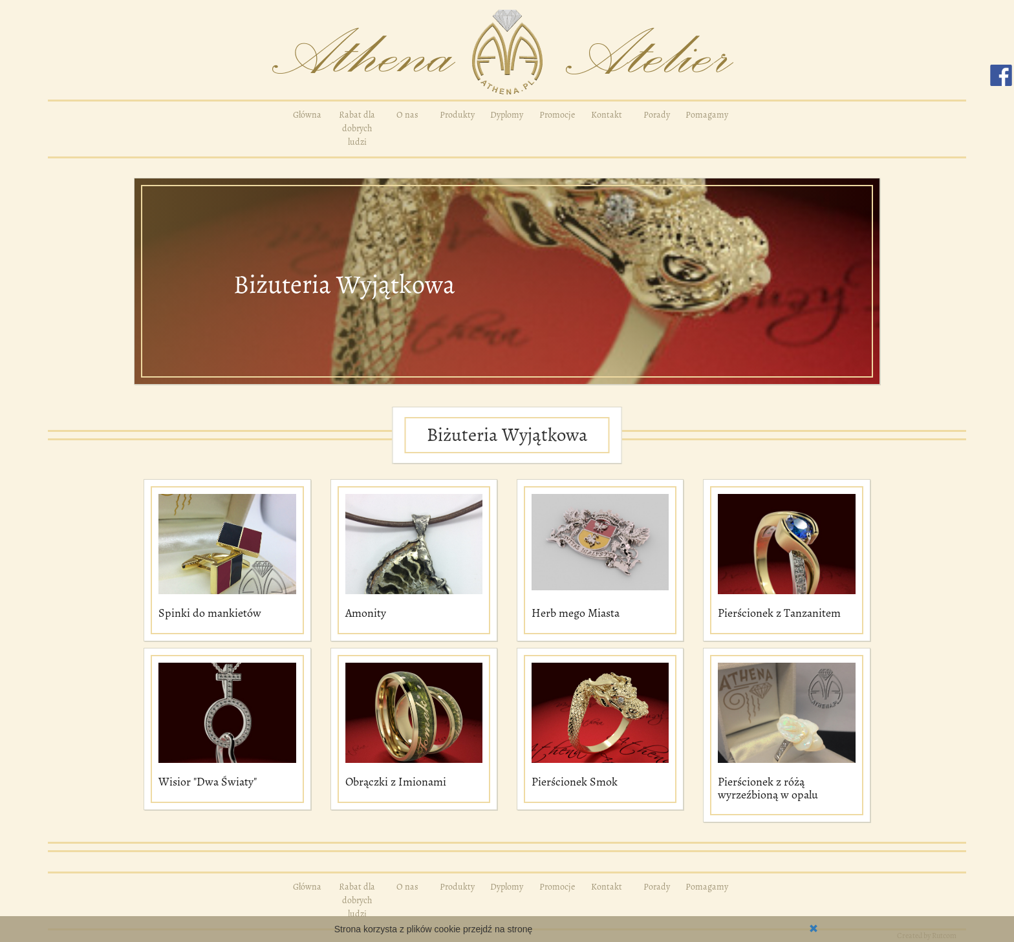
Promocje (557, 115)
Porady (656, 115)
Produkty (457, 115)
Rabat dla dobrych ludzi (357, 128)
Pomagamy (706, 115)
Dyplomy (506, 115)
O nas (407, 115)
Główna (307, 115)
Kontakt (606, 115)
